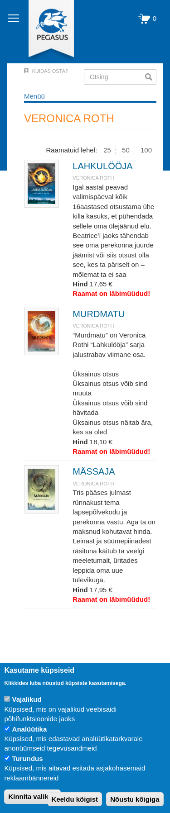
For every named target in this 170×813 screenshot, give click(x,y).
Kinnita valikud (32, 796)
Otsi (150, 77)
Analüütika (29, 729)
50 (126, 150)
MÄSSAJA (94, 471)
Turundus (27, 758)
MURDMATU (99, 314)
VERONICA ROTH (93, 178)
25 (107, 150)
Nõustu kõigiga (134, 799)
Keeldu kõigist (75, 799)
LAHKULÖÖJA (102, 166)
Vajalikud (27, 699)
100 (146, 150)
